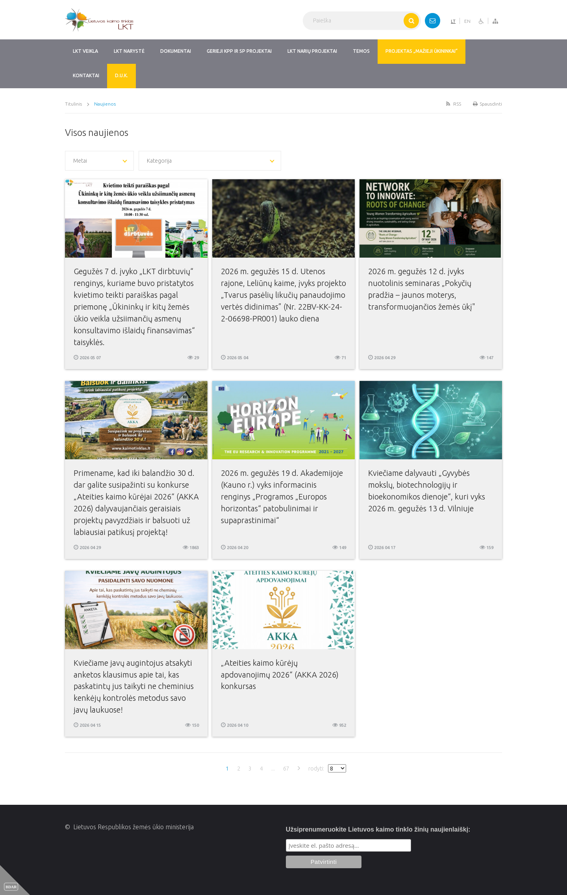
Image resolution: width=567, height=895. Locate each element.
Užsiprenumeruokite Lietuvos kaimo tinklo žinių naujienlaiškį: (378, 829)
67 (286, 768)
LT (453, 21)
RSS (453, 103)
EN (467, 21)
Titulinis (73, 103)
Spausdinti (487, 103)
